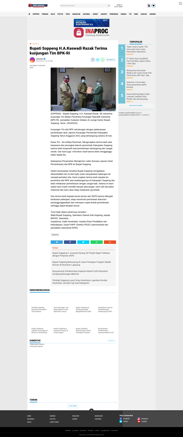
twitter (97, 430)
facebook (114, 430)
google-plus (105, 430)
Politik (60, 14)
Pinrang (45, 14)
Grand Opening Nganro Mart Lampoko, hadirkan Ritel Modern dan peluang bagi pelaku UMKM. (138, 96)
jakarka (152, 14)
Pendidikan (114, 14)
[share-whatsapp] (102, 60)
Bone (136, 14)
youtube (75, 430)
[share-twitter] (98, 60)
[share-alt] (57, 242)
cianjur (144, 14)
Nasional (86, 14)
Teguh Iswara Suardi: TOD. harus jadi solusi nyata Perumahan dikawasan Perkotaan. (137, 49)
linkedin (90, 430)
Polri (68, 14)
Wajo (53, 14)
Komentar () (111, 60)
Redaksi (68, 430)
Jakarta (104, 14)
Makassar (76, 14)
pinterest (83, 430)
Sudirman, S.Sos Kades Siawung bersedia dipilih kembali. (137, 84)
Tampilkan (111, 340)
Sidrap (95, 14)
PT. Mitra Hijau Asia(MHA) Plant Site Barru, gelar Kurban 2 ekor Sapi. (139, 61)
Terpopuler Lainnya (136, 105)
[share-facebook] (93, 60)
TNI (130, 14)
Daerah (123, 14)
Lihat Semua (73, 406)
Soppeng (36, 14)
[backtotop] (91, 411)
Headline (75, 416)
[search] (85, 6)
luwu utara (54, 422)
